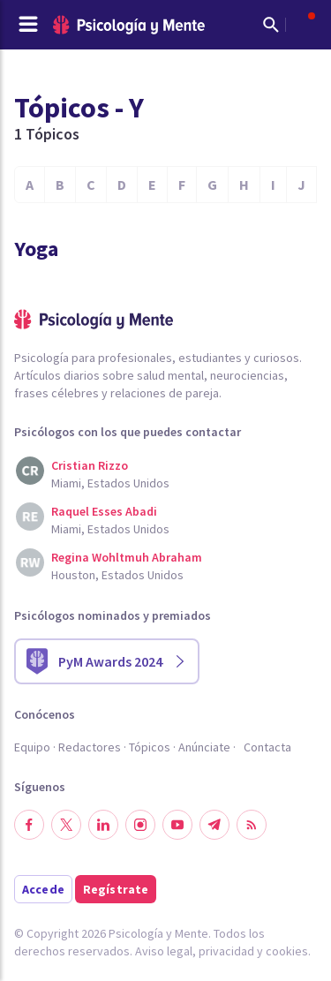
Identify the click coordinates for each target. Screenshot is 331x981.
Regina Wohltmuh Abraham (126, 557)
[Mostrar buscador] (271, 25)
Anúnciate (204, 747)
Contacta (267, 747)
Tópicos (149, 747)
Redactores (89, 747)
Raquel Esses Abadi (104, 511)
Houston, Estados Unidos (117, 575)
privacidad (226, 951)
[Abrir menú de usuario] (303, 25)
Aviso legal (163, 951)
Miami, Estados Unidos (110, 483)
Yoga (36, 248)
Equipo (32, 747)
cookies (287, 951)
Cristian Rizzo (89, 465)
